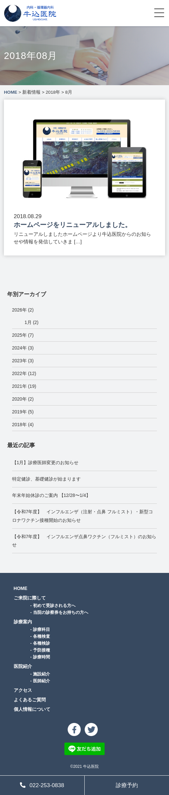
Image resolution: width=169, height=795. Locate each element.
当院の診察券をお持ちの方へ (60, 612)
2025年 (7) (23, 335)
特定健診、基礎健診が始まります (46, 479)
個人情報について (32, 709)
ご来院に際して (30, 598)
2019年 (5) (23, 411)
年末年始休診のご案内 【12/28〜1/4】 (51, 495)
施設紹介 (41, 674)
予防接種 (41, 650)
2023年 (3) (23, 360)
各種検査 (41, 636)
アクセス (23, 690)
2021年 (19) (24, 386)
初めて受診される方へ (54, 605)
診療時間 (41, 657)
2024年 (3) (23, 347)
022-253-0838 (42, 785)
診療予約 (127, 785)
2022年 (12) (24, 373)
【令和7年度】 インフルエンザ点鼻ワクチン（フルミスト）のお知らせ (84, 540)
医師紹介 (41, 681)
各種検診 (41, 643)
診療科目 (41, 629)
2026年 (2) (23, 309)
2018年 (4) (23, 424)
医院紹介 (23, 666)
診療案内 (23, 621)
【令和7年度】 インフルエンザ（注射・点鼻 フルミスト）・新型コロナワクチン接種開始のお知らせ (82, 515)
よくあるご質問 (30, 699)
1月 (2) (32, 322)
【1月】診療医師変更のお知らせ (45, 462)
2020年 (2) (23, 399)
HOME (20, 588)
